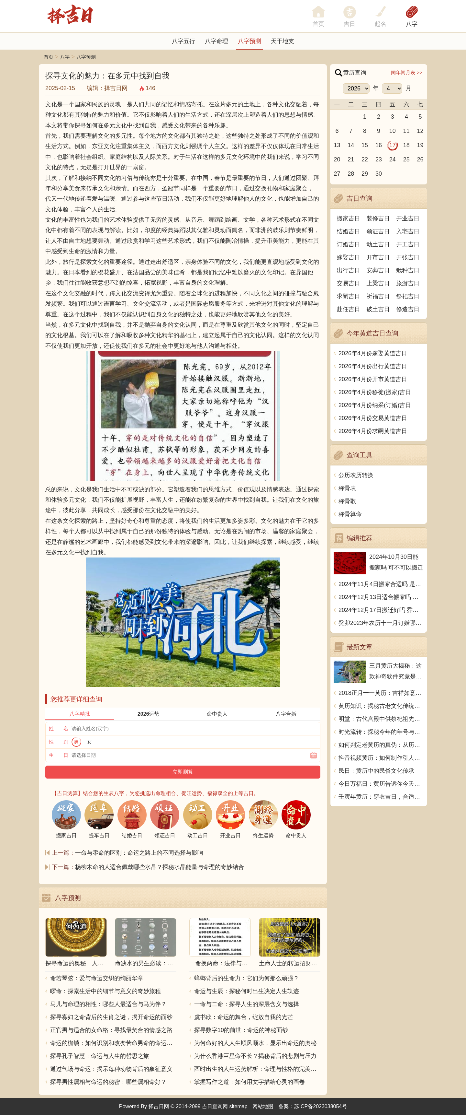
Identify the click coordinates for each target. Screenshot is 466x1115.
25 (406, 159)
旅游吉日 (407, 283)
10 (392, 131)
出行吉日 (348, 270)
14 (351, 145)
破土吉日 (378, 309)
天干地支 (282, 41)
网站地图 (263, 1106)
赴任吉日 (348, 309)
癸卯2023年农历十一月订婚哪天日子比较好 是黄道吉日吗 (381, 623)
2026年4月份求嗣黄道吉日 (372, 431)
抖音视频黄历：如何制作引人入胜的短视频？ (381, 758)
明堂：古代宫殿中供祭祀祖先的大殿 (381, 719)
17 (392, 145)
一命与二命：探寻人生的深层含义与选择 (246, 1004)
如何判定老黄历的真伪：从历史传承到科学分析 (381, 745)
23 (378, 159)
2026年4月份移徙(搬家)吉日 (374, 392)
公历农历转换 (355, 475)
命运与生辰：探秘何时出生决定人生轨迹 (246, 991)
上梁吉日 (378, 283)
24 (392, 159)
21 (351, 159)
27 (337, 173)
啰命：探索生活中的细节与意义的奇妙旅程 (105, 991)
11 (406, 131)
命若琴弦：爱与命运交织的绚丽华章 (96, 978)
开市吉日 (378, 257)
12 (420, 131)
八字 (411, 24)
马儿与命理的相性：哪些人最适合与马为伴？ (108, 1004)
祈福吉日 (378, 296)
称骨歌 (347, 501)
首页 (48, 57)
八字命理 (216, 41)
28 (351, 173)
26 (420, 159)
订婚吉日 (348, 244)
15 (364, 145)
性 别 (58, 742)
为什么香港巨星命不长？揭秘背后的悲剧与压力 (255, 1056)
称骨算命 (350, 514)
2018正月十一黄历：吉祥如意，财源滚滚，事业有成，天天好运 (381, 693)
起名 (380, 24)
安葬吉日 (378, 270)
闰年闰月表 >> (406, 72)
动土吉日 (378, 244)
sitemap (238, 1106)
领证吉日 (378, 231)
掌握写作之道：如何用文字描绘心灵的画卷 (249, 1082)
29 (364, 173)
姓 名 (58, 728)
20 (337, 159)
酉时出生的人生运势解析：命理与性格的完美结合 (257, 1069)
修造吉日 (407, 309)
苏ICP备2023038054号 (320, 1106)
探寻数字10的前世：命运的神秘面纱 (241, 1030)
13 (337, 145)
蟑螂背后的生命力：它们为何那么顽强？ (246, 978)
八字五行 (183, 41)
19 (420, 145)
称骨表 (347, 488)
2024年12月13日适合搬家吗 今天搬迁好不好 (381, 597)
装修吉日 (378, 218)
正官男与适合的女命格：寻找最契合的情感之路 (111, 1030)
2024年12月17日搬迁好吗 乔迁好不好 (381, 610)
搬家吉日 (348, 218)
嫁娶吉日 (348, 257)
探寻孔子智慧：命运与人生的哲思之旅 (99, 1056)
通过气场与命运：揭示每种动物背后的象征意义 (111, 1069)
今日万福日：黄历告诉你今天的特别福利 (381, 783)
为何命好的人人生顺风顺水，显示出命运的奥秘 (255, 1043)
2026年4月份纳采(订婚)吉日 (374, 405)
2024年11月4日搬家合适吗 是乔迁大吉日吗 (381, 584)
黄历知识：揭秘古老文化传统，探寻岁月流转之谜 (381, 706)
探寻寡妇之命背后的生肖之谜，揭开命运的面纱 (111, 1017)
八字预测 (249, 41)
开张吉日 (407, 257)
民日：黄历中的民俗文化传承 (376, 771)
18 (406, 145)
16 (378, 145)
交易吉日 (348, 283)
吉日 (349, 24)
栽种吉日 (407, 270)
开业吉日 (407, 218)
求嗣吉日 (348, 296)
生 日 (58, 755)
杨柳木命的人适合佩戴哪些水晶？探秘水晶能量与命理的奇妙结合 (159, 867)
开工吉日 (407, 244)
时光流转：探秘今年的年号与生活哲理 (381, 732)
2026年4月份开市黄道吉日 (372, 379)
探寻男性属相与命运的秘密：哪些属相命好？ (108, 1082)
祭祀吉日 (407, 296)
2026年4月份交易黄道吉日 (372, 418)
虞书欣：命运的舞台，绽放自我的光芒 (243, 1017)
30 (378, 173)
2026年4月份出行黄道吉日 (372, 366)
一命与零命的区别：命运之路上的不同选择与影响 (139, 853)
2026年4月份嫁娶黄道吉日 (372, 353)
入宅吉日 (407, 231)
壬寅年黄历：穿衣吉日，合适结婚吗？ (381, 796)
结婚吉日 (348, 231)
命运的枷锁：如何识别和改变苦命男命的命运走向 (113, 1043)
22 (364, 159)
